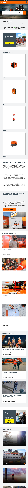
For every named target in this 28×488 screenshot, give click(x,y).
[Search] (24, 13)
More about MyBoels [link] (5, 325)
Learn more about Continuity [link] (7, 354)
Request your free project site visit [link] (7, 254)
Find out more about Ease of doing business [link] (9, 401)
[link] (4, 2)
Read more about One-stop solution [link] (8, 377)
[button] (7, 254)
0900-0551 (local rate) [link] (10, 0)
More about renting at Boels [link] (6, 277)
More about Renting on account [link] (7, 300)
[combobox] (9, 13)
